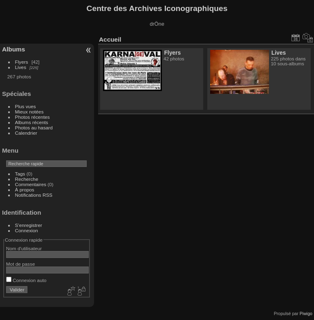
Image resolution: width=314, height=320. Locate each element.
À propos (24, 189)
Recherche (26, 179)
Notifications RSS (34, 195)
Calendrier (26, 133)
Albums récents (31, 122)
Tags (20, 173)
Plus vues (25, 106)
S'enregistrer (28, 225)
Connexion (26, 230)
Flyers (21, 61)
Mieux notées (29, 111)
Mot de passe (20, 264)
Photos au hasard (34, 127)
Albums (13, 49)
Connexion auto (26, 280)
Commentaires (31, 184)
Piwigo (306, 313)
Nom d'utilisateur (24, 248)
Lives (20, 67)
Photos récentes (32, 117)
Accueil (110, 39)
